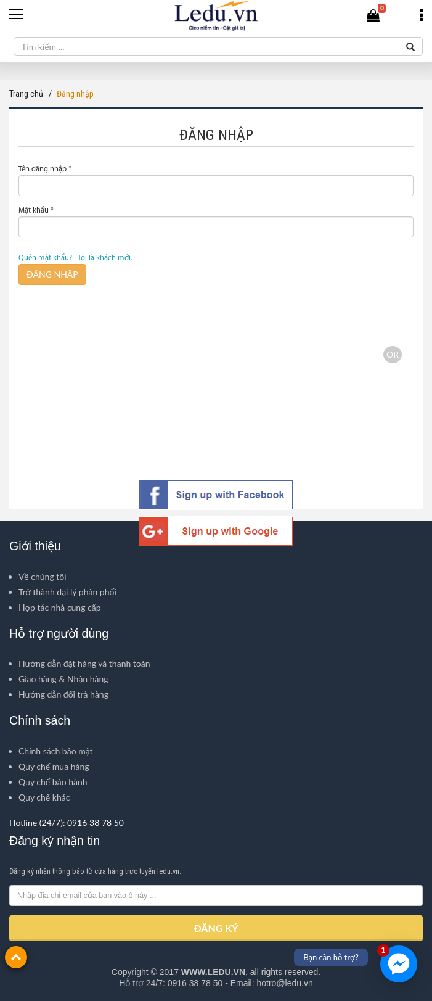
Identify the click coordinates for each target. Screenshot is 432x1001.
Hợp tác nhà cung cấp (59, 607)
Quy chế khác (44, 797)
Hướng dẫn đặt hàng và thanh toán (84, 663)
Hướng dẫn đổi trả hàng (63, 694)
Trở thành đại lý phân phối (67, 592)
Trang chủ (26, 94)
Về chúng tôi (42, 576)
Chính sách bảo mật (55, 751)
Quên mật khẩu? (45, 258)
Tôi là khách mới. (105, 258)
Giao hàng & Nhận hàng (63, 679)
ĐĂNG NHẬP (52, 274)
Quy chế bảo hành (53, 781)
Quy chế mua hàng (53, 766)
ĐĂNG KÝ (216, 928)
